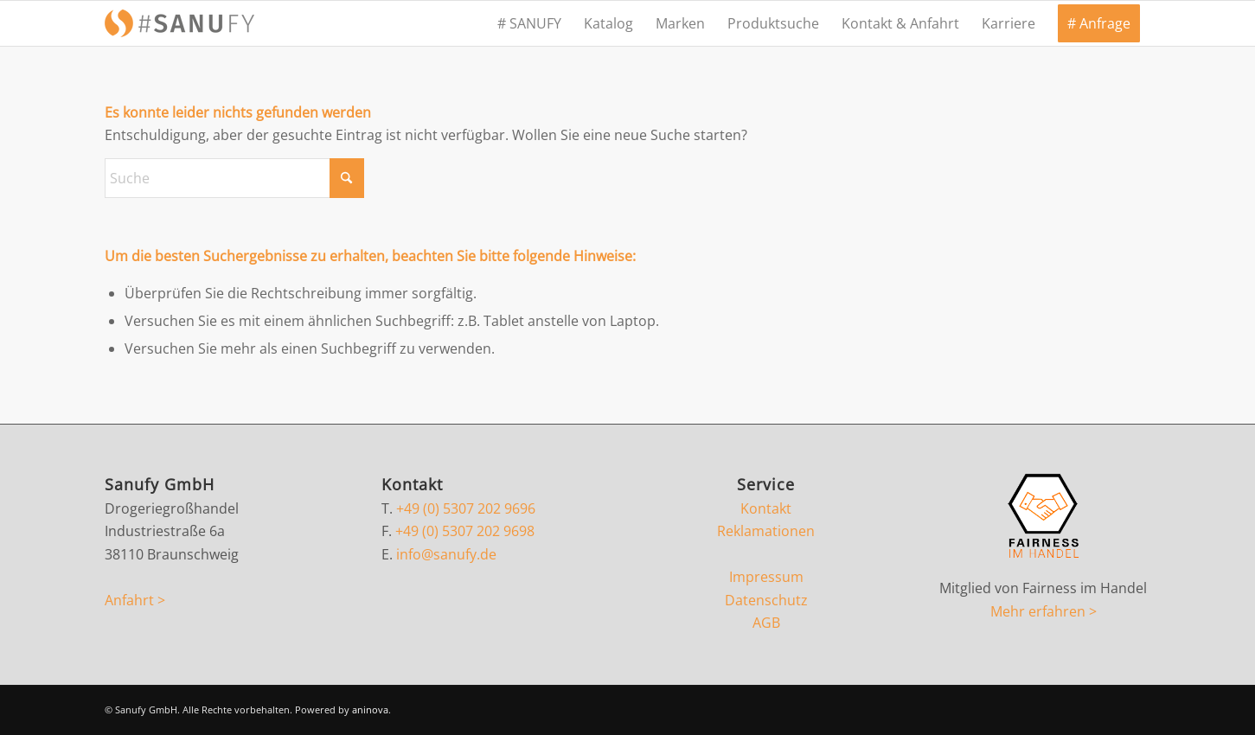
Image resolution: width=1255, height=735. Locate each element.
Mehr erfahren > (1043, 611)
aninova (370, 709)
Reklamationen (766, 530)
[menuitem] (529, 23)
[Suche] (234, 178)
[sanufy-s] (179, 23)
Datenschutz (766, 600)
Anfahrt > (135, 600)
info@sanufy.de (446, 554)
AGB (766, 622)
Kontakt (765, 508)
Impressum (766, 576)
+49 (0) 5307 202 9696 (465, 508)
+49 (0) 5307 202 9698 (465, 530)
